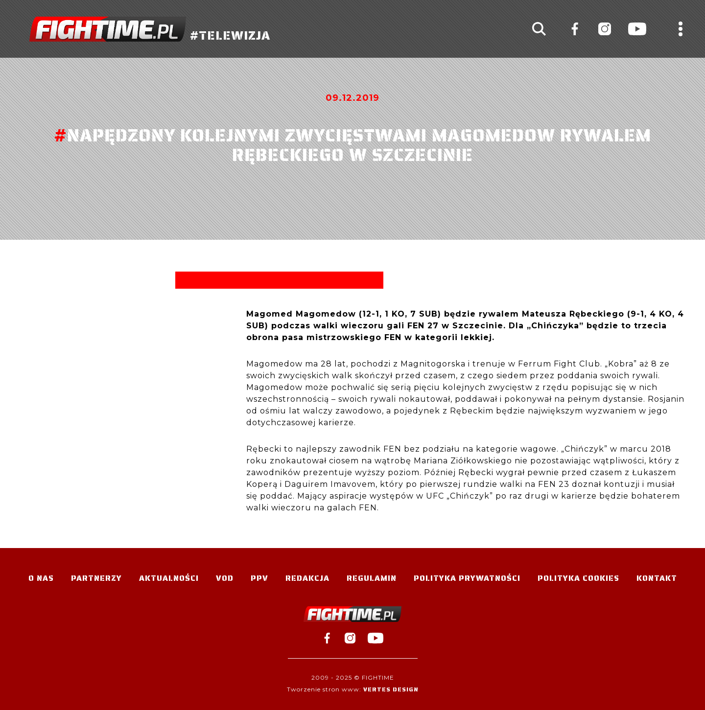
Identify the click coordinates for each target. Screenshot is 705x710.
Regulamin (372, 578)
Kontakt (656, 578)
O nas (41, 578)
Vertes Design (391, 689)
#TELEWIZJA (149, 29)
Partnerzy (96, 578)
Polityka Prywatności (467, 578)
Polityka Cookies (578, 578)
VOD (225, 578)
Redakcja (307, 578)
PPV (259, 578)
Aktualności (169, 578)
